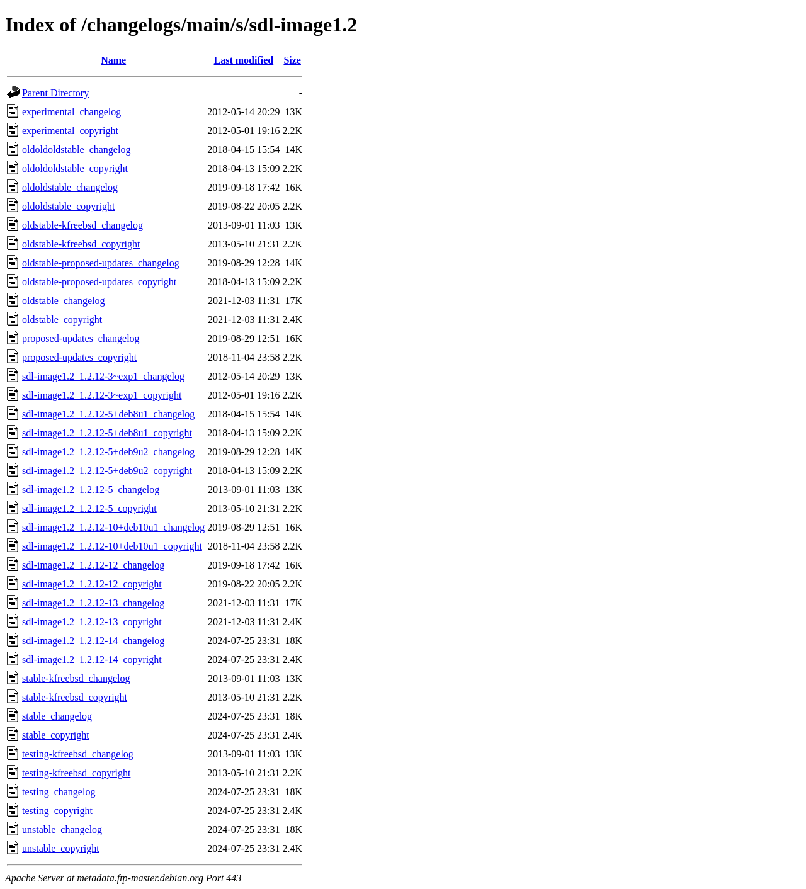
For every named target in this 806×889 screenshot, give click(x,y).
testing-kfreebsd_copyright (76, 772)
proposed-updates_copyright (79, 357)
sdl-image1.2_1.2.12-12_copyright (92, 584)
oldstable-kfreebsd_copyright (81, 244)
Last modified (244, 60)
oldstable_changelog (63, 300)
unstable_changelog (62, 829)
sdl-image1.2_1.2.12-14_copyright (92, 659)
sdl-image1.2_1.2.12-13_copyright (92, 621)
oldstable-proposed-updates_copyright (99, 281)
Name (113, 60)
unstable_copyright (60, 848)
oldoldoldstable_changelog (76, 149)
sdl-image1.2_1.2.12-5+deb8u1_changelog (108, 414)
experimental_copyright (70, 130)
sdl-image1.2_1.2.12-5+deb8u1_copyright (107, 433)
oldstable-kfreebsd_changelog (82, 225)
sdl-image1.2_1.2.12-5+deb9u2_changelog (108, 451)
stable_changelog (57, 716)
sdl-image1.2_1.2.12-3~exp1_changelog (103, 376)
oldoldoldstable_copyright (75, 168)
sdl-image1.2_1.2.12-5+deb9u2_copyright (107, 470)
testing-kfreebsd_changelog (77, 754)
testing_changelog (58, 791)
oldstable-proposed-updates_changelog (100, 263)
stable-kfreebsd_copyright (74, 697)
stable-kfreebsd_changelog (76, 678)
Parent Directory (55, 93)
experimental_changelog (71, 111)
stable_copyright (55, 735)
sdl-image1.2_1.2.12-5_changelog (90, 489)
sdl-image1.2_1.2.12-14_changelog (93, 640)
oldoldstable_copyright (68, 206)
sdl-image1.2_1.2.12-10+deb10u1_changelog (113, 527)
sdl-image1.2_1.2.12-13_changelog (93, 602)
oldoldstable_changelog (70, 187)
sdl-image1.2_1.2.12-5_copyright (89, 508)
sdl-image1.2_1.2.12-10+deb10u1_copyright (112, 546)
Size (292, 60)
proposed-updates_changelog (81, 338)
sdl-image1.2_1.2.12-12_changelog (93, 565)
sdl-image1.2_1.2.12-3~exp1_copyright (102, 395)
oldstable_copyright (62, 319)
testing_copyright (57, 810)
